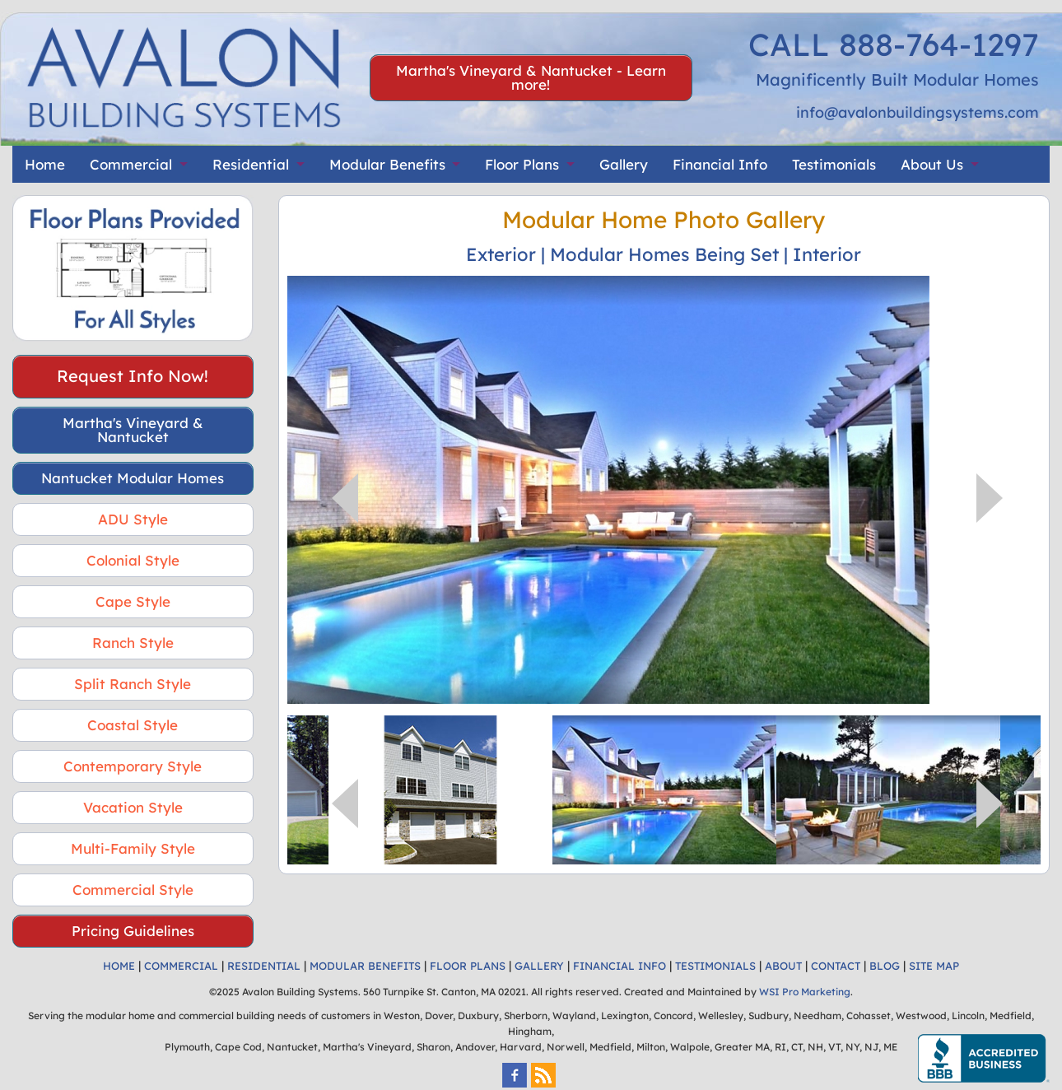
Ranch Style (133, 642)
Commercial (131, 164)
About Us (932, 164)
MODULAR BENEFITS (365, 965)
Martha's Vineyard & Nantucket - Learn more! (531, 77)
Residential (250, 164)
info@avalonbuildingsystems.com (917, 112)
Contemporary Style (132, 766)
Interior (827, 254)
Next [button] (989, 498)
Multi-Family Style (133, 848)
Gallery (623, 164)
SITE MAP (934, 965)
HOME (119, 965)
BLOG (884, 965)
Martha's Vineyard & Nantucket (133, 429)
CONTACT (835, 965)
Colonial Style (132, 560)
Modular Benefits (387, 164)
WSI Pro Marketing (804, 991)
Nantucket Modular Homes (132, 478)
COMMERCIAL (181, 965)
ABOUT (783, 965)
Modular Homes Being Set (664, 254)
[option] (664, 490)
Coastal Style (132, 725)
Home (45, 164)
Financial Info (720, 164)
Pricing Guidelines (133, 930)
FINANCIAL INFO (619, 965)
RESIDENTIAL (263, 965)
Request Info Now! (132, 376)
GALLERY (539, 965)
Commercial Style (132, 889)
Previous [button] (345, 498)
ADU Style (133, 519)
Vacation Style (133, 807)
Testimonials (834, 164)
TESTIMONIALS (715, 965)
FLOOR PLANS (467, 965)
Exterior (501, 254)
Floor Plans (522, 164)
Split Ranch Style (132, 683)
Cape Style (132, 601)
